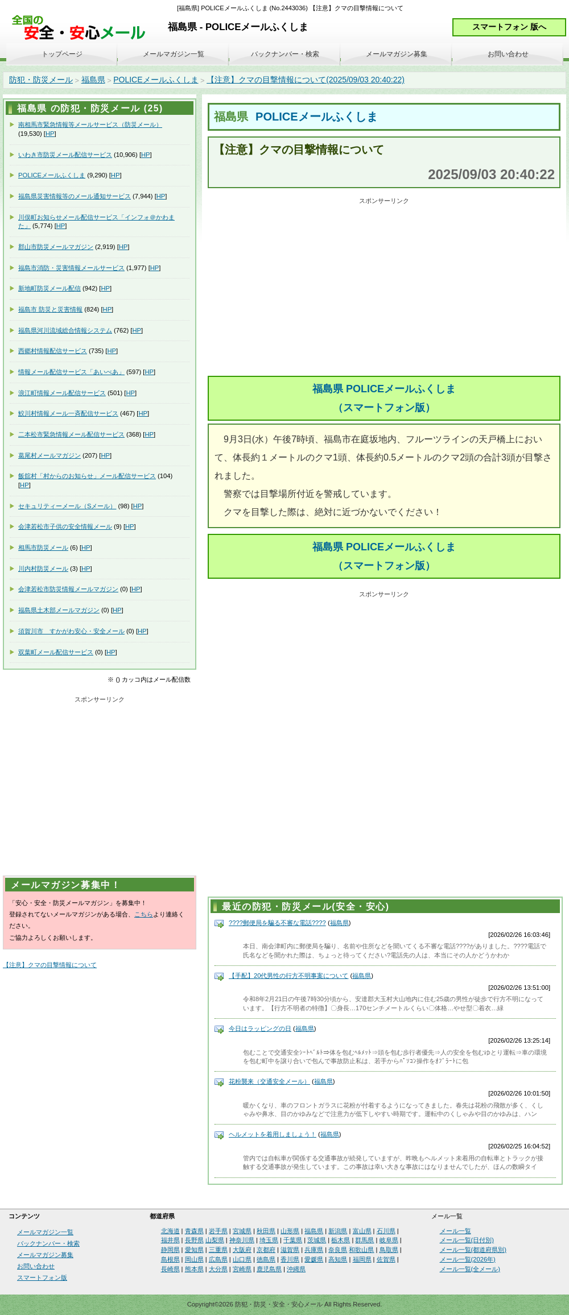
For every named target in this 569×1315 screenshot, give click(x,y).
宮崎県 (242, 1269)
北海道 (170, 1230)
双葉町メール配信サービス (55, 652)
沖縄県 (296, 1269)
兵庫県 (313, 1249)
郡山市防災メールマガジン (55, 246)
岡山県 (194, 1259)
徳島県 (266, 1259)
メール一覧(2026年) (468, 1259)
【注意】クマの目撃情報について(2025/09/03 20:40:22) (306, 79)
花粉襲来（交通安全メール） (269, 1081)
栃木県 (340, 1240)
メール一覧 (455, 1230)
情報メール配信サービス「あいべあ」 (71, 371)
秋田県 (266, 1230)
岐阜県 (389, 1240)
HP (50, 133)
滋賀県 (290, 1249)
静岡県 (170, 1249)
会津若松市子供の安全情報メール (65, 526)
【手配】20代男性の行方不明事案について (288, 975)
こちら (143, 914)
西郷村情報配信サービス (52, 350)
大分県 (218, 1269)
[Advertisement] (384, 287)
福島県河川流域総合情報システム (65, 330)
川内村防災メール (43, 568)
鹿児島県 (269, 1269)
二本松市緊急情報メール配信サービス (71, 434)
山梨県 (214, 1240)
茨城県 (316, 1240)
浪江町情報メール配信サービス (62, 392)
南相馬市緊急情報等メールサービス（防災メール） (90, 124)
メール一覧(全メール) (470, 1269)
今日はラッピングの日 (260, 1028)
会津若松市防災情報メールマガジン (68, 589)
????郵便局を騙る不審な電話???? (277, 922)
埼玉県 (268, 1240)
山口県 (242, 1259)
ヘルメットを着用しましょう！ (272, 1134)
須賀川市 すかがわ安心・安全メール (71, 631)
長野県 (194, 1240)
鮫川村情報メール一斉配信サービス (68, 413)
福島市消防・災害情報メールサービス (71, 267)
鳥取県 (389, 1249)
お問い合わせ (508, 54)
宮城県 (242, 1230)
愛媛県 (313, 1259)
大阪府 (242, 1249)
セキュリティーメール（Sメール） (67, 506)
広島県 (218, 1259)
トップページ (62, 54)
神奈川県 (241, 1240)
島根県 (170, 1259)
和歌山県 (361, 1249)
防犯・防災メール (41, 79)
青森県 (194, 1230)
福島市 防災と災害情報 (50, 309)
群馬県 (364, 1240)
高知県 (337, 1259)
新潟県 (337, 1230)
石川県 (386, 1230)
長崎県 (170, 1269)
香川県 (290, 1259)
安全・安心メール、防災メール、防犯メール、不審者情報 (82, 28)
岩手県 (218, 1230)
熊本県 (194, 1269)
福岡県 (362, 1259)
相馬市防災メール (43, 547)
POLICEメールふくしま (155, 79)
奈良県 (337, 1249)
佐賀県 (386, 1259)
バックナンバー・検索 (285, 54)
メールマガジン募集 (396, 54)
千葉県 (292, 1240)
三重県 (218, 1249)
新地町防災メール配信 (49, 288)
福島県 (93, 79)
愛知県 (194, 1249)
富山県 (362, 1230)
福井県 (170, 1240)
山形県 (290, 1230)
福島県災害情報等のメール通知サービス (74, 196)
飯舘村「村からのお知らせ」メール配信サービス (87, 475)
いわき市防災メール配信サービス (65, 154)
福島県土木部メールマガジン (59, 610)
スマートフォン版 (42, 1277)
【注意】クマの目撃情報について (50, 964)
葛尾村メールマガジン (49, 455)
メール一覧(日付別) (467, 1240)
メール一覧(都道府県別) (473, 1249)
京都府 (266, 1249)
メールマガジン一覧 (173, 54)
